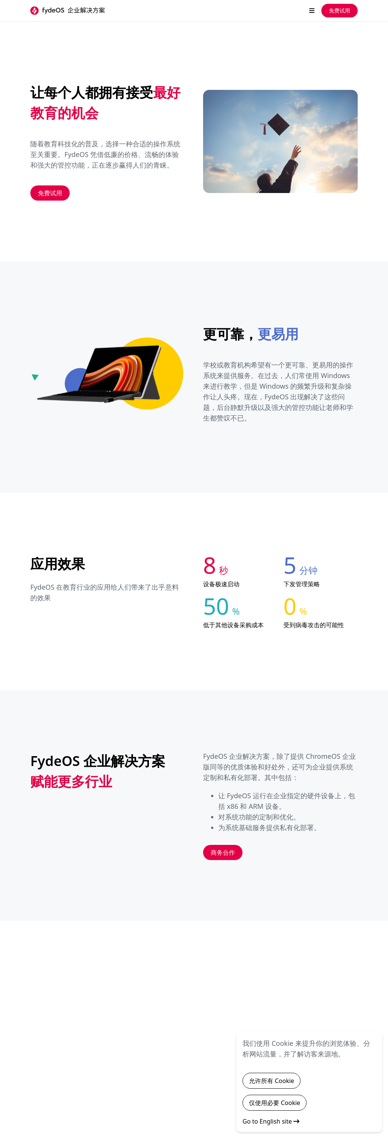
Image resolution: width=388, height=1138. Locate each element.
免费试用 (339, 10)
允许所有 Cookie (271, 1081)
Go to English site (270, 1121)
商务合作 (223, 852)
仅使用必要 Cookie (274, 1103)
